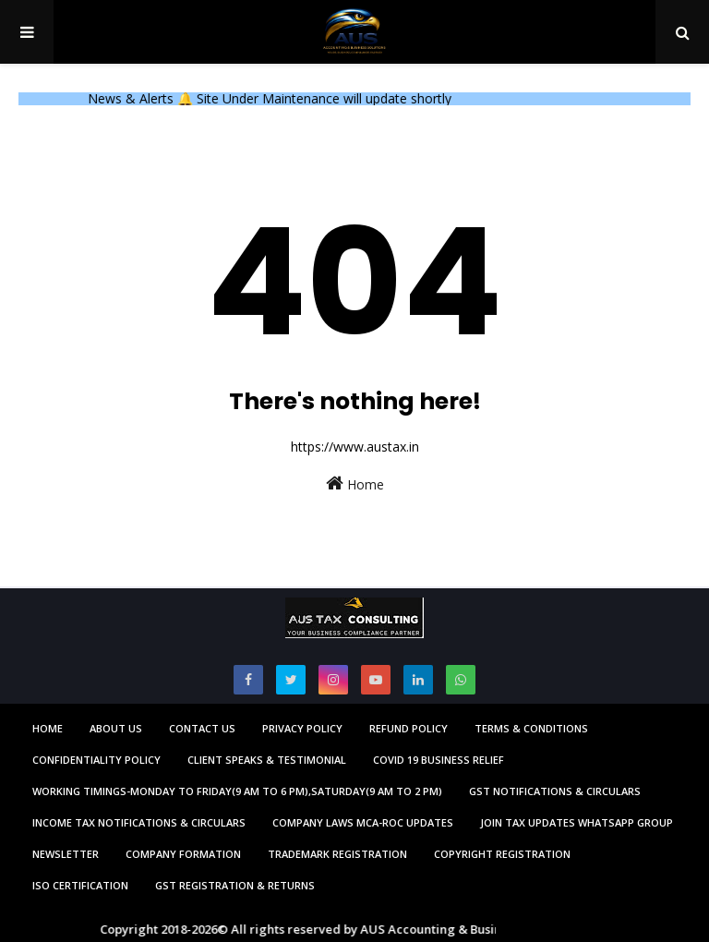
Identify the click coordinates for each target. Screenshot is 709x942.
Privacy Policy (302, 728)
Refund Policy (408, 728)
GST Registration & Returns (235, 885)
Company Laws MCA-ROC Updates (362, 822)
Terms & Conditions (531, 728)
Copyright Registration (502, 854)
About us (116, 728)
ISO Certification (80, 885)
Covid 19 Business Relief (438, 760)
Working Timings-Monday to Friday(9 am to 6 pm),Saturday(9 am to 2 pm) (237, 791)
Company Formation (183, 854)
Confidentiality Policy (96, 760)
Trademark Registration (337, 854)
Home (355, 483)
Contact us (202, 728)
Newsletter (65, 854)
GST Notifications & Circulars (555, 791)
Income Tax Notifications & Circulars (139, 822)
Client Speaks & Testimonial (266, 760)
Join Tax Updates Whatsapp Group (576, 822)
